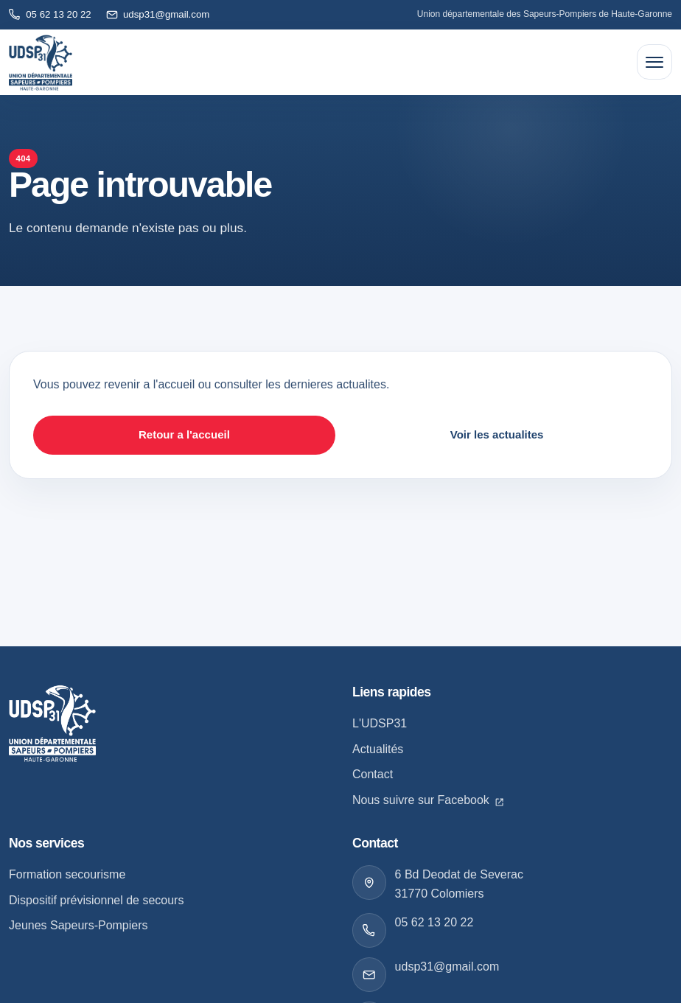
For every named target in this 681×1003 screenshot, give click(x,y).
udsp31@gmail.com (447, 966)
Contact (372, 774)
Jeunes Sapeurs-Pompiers (78, 925)
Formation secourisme (67, 874)
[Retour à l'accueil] (40, 62)
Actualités (377, 749)
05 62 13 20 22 (434, 922)
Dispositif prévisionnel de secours (96, 900)
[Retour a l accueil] (52, 723)
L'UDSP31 (379, 723)
